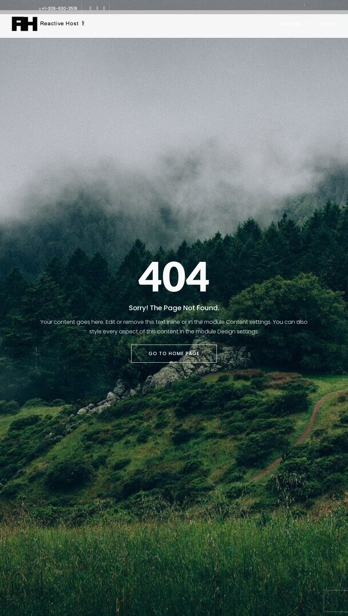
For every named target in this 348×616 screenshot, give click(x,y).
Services (291, 24)
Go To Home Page (174, 353)
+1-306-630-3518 (59, 8)
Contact (326, 24)
